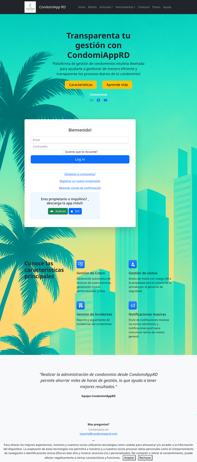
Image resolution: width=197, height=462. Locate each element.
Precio (156, 7)
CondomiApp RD (52, 7)
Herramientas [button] (124, 7)
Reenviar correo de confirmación (80, 188)
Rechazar (145, 458)
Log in (80, 159)
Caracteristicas (81, 84)
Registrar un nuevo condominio (80, 181)
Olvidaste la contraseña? (79, 174)
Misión (92, 7)
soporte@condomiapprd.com (98, 434)
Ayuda (167, 7)
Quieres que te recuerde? (80, 152)
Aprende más (117, 84)
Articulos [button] (105, 7)
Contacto (144, 7)
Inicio (81, 7)
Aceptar (129, 458)
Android (58, 211)
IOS (75, 211)
